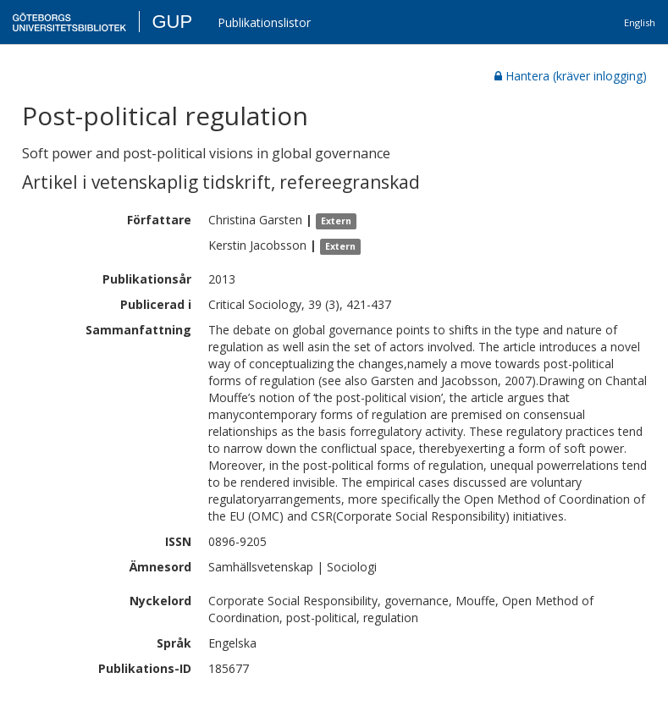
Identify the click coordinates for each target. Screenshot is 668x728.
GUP (172, 21)
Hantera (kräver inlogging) (570, 76)
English (639, 22)
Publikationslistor (264, 22)
